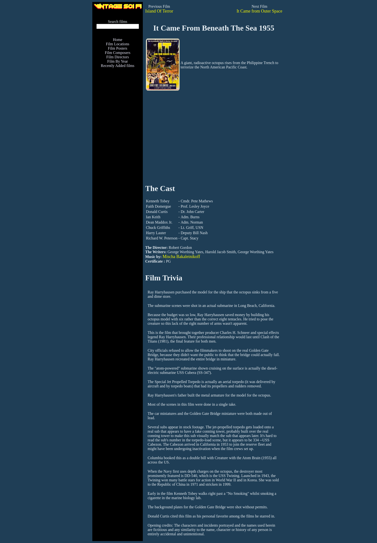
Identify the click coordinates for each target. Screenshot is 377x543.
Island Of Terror (159, 11)
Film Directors (117, 57)
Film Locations (117, 44)
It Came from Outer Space (259, 11)
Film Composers (117, 53)
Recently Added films (117, 66)
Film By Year (117, 61)
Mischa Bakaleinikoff (181, 256)
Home (117, 40)
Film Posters (117, 48)
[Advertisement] (118, 172)
